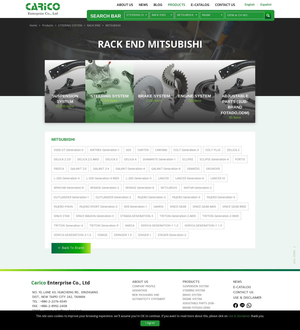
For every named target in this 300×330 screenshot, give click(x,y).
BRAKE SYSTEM (192, 295)
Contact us (225, 4)
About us (125, 4)
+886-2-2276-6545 (53, 301)
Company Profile (143, 286)
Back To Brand (71, 247)
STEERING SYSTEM (194, 290)
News (143, 4)
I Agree (150, 323)
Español (265, 4)
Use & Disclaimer (247, 297)
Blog (158, 4)
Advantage (139, 290)
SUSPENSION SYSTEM (196, 286)
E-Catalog (200, 4)
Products (176, 4)
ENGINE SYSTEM (192, 299)
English (250, 4)
